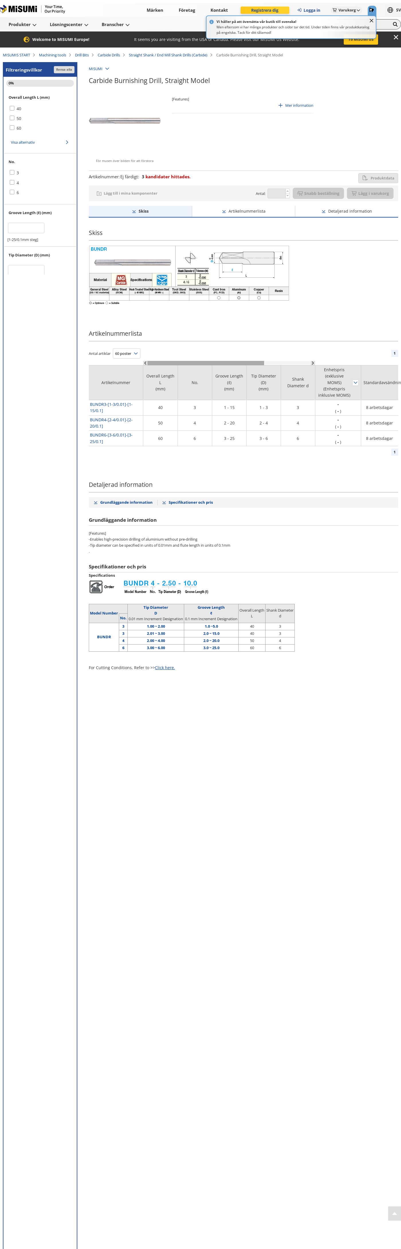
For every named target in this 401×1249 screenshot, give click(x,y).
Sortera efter (355, 383)
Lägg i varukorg (370, 193)
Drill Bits (82, 55)
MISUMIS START (16, 55)
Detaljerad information (350, 211)
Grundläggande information (126, 502)
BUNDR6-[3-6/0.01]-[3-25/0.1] (111, 438)
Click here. (165, 667)
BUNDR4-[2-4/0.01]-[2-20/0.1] (111, 423)
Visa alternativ (23, 142)
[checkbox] (40, 108)
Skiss (144, 211)
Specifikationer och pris (191, 502)
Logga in (308, 10)
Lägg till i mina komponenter (131, 193)
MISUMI (96, 68)
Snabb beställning (318, 193)
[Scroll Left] (145, 363)
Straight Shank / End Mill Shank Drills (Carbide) (168, 55)
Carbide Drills (109, 55)
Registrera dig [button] (264, 10)
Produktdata (378, 178)
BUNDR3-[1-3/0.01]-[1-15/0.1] (111, 407)
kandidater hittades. (166, 176)
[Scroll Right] (313, 363)
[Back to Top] (394, 1213)
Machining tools (52, 55)
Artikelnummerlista (247, 211)
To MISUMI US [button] (361, 39)
